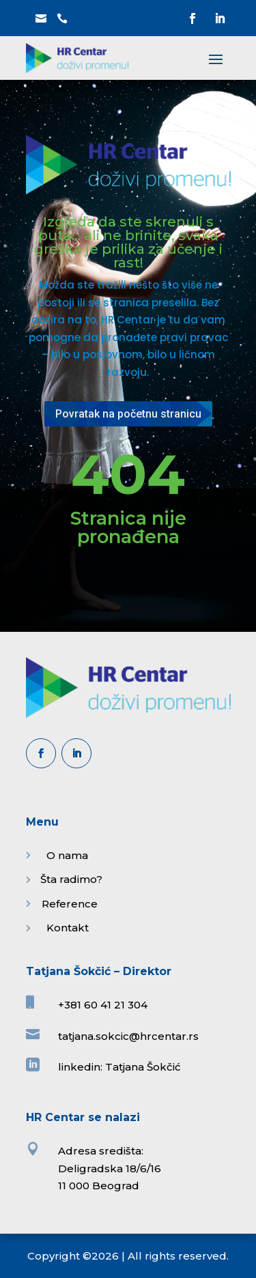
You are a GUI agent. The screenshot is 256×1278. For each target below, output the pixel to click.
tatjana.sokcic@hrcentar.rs (128, 1036)
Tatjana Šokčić (143, 1066)
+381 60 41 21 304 (102, 1004)
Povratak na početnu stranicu (128, 413)
